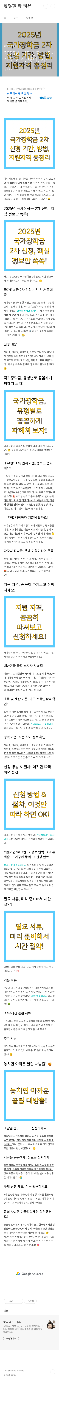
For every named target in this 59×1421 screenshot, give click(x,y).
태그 (16, 18)
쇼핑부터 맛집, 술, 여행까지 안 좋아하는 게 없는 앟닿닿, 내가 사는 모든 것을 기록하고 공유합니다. (23, 1329)
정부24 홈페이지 (39, 996)
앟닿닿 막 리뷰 (17, 6)
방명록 (29, 18)
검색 (45, 6)
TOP (52, 1371)
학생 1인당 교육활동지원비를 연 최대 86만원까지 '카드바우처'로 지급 (20, 99)
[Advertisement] (29, 1273)
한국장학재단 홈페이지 (28, 310)
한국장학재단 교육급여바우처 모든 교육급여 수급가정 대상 (20, 93)
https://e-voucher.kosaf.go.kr (23, 88)
